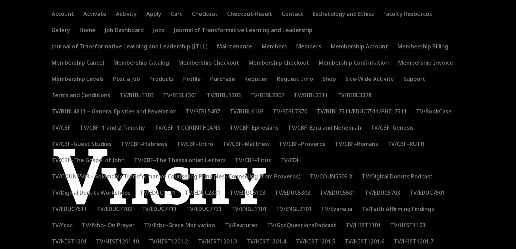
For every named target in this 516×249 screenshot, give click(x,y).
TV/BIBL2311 (311, 96)
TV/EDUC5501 (337, 193)
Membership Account (359, 47)
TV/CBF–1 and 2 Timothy (112, 128)
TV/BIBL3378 (354, 96)
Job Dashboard (124, 31)
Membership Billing (422, 47)
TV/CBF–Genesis (392, 128)
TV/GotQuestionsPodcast (301, 226)
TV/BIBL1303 (224, 96)
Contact (292, 14)
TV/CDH (290, 161)
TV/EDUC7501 (427, 193)
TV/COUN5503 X (331, 177)
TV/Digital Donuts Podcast (397, 177)
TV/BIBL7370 (290, 112)
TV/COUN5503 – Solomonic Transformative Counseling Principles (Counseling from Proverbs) (176, 177)
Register (256, 79)
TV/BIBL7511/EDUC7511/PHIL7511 (362, 112)
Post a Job (126, 79)
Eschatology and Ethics (343, 14)
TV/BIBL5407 (203, 112)
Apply (153, 14)
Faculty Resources (407, 14)
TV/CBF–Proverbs (302, 144)
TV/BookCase (434, 112)
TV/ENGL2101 (294, 209)
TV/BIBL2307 (267, 96)
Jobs (159, 31)
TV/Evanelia (336, 209)
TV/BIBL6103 (246, 112)
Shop (329, 79)
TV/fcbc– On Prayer (108, 226)
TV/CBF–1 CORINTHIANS (187, 128)
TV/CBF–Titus (253, 161)
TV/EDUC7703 (114, 209)
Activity (126, 14)
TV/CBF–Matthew (246, 144)
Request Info (295, 79)
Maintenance (234, 47)
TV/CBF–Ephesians (254, 128)
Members (274, 47)
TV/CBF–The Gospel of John (88, 161)
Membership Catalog (141, 63)
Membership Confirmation (354, 63)
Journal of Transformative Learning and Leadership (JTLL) (129, 47)
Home (87, 31)
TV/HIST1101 (363, 226)
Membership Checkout (208, 63)
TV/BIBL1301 (180, 96)
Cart (176, 14)
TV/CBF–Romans (356, 144)
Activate (94, 14)
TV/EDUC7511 (69, 209)
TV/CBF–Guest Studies (81, 144)
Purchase (222, 79)
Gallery (60, 31)
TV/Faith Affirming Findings (398, 209)
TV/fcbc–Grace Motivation (179, 226)
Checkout (205, 14)
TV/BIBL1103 (137, 96)
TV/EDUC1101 (158, 193)
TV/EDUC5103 (247, 193)
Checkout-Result (249, 14)
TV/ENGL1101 (249, 209)
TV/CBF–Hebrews (144, 144)
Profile (192, 79)
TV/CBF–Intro (195, 144)
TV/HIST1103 (407, 226)
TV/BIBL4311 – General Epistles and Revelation (114, 112)
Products (161, 79)
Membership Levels (77, 79)
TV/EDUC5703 (382, 193)
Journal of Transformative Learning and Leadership (243, 31)
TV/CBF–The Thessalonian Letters (180, 161)
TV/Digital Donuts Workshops (91, 193)
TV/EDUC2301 (203, 193)
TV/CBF (61, 128)
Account (62, 14)
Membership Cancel (77, 63)
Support (414, 79)
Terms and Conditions (80, 96)
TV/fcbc (62, 226)
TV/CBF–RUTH (406, 144)
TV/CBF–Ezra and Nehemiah (324, 128)
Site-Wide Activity (369, 79)
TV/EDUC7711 (159, 209)
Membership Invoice (425, 63)
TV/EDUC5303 (292, 193)
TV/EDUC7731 (204, 209)
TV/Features (241, 226)
